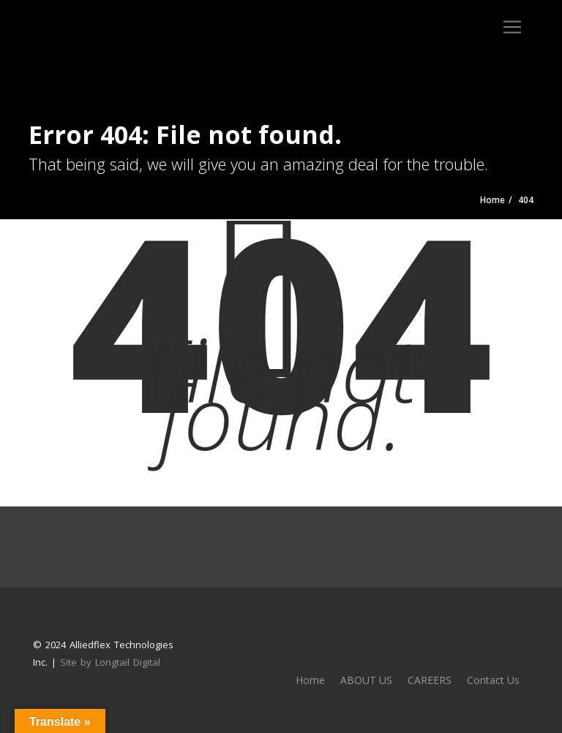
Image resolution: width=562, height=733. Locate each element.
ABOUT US (366, 680)
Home (310, 680)
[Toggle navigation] (512, 27)
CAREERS (430, 680)
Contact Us (493, 680)
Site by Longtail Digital (110, 662)
